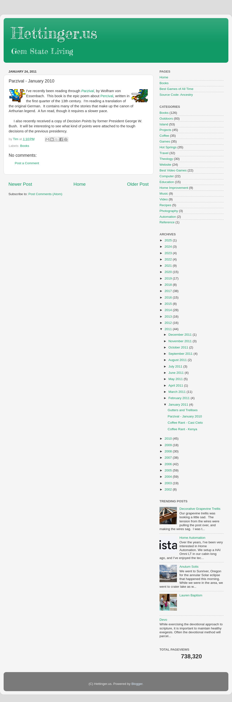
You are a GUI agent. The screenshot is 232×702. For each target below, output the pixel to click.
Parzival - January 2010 (185, 416)
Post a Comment (27, 163)
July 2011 (175, 366)
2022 (169, 259)
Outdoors (166, 118)
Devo (163, 619)
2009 (169, 445)
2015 (169, 304)
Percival (107, 96)
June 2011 (176, 373)
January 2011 (178, 404)
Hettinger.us (54, 32)
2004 (169, 476)
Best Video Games (173, 170)
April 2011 (176, 385)
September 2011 (181, 353)
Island (164, 124)
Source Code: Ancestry (176, 94)
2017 (169, 291)
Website (165, 164)
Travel (164, 153)
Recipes (165, 205)
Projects (165, 130)
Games (165, 141)
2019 (169, 278)
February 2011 (179, 398)
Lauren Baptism (190, 595)
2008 (169, 451)
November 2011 (180, 341)
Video (164, 199)
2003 (169, 483)
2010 (169, 438)
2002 (169, 489)
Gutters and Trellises (183, 410)
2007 (169, 457)
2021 (169, 265)
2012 (169, 323)
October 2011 (178, 347)
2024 (169, 246)
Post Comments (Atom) (45, 194)
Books (24, 146)
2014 (169, 310)
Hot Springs (168, 147)
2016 (169, 297)
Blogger (137, 684)
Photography (169, 211)
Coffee (164, 135)
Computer (167, 176)
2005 (169, 470)
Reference (167, 222)
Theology (166, 159)
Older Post (138, 184)
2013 (169, 316)
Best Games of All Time (176, 89)
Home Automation (192, 537)
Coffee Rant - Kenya (182, 429)
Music (164, 193)
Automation (168, 216)
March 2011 (177, 392)
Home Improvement (174, 188)
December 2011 (180, 334)
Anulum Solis (188, 566)
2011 (169, 329)
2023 (169, 253)
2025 (169, 240)
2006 (169, 464)
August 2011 (178, 360)
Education (167, 182)
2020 (169, 272)
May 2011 (176, 379)
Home (79, 184)
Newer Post (20, 184)
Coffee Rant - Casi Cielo (185, 422)
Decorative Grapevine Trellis (199, 509)
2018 (169, 284)
